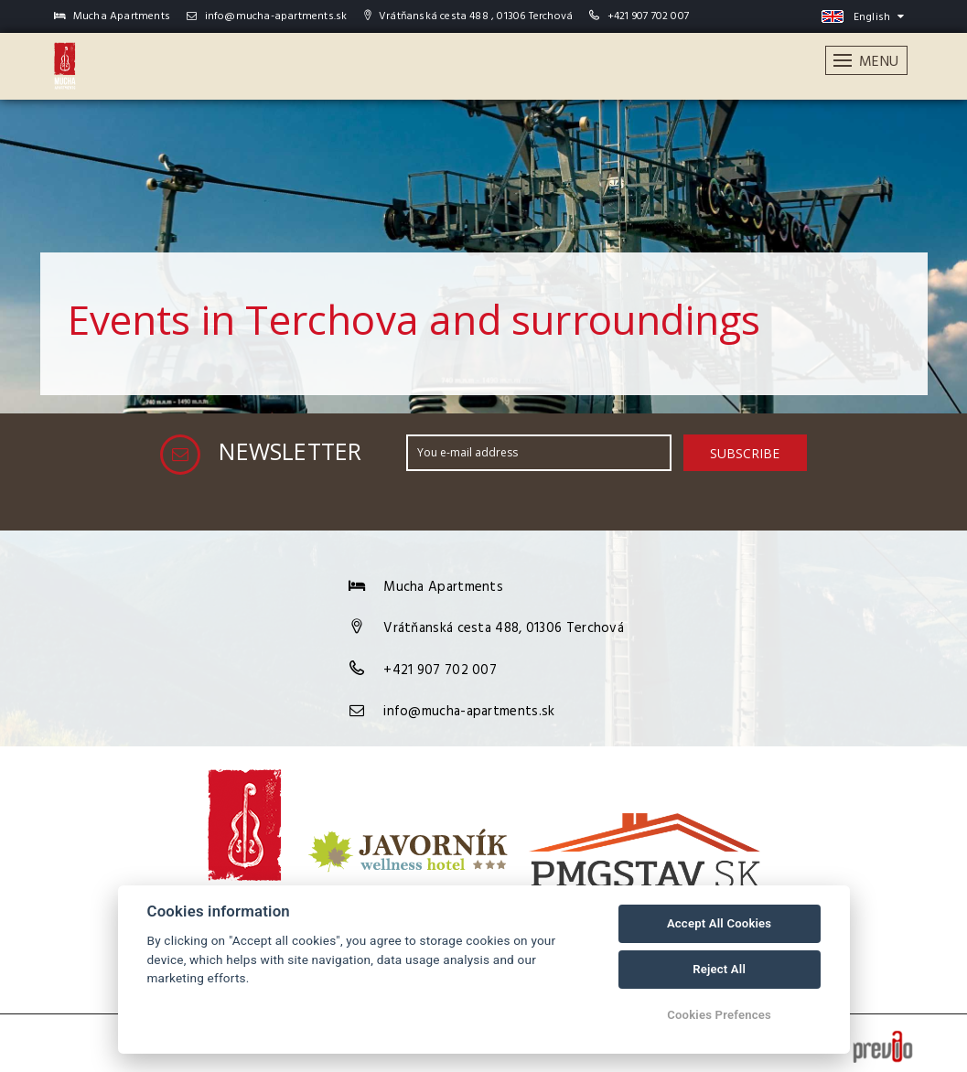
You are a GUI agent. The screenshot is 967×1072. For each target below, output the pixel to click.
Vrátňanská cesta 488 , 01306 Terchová (469, 16)
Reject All (719, 969)
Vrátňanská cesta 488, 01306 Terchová (503, 624)
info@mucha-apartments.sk (267, 16)
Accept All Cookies (719, 923)
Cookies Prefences (719, 1015)
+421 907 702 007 (648, 16)
